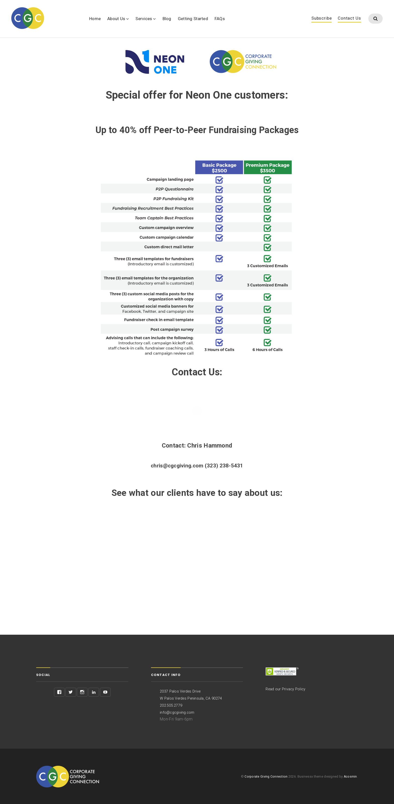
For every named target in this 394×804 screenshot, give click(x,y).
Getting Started (193, 18)
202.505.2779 (172, 705)
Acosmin (350, 776)
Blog (167, 18)
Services (143, 18)
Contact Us (349, 19)
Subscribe (321, 19)
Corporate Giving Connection (265, 776)
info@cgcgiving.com (179, 712)
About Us (116, 18)
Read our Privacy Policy (287, 689)
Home (95, 18)
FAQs (220, 18)
